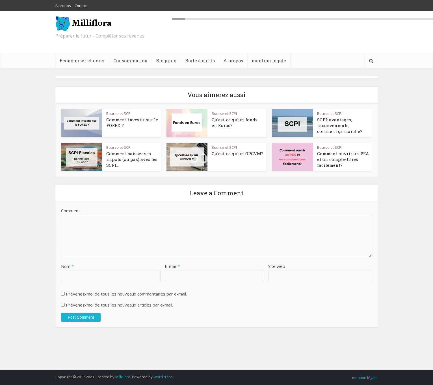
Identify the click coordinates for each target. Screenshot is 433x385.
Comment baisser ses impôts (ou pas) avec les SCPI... (131, 159)
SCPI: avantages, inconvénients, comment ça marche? (339, 125)
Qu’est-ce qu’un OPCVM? (237, 153)
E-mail (172, 266)
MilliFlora (122, 376)
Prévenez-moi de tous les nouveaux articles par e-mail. (119, 305)
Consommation (130, 61)
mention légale (269, 61)
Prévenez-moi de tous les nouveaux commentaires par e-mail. (126, 294)
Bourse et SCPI (118, 113)
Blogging (166, 61)
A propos (63, 5)
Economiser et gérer (82, 61)
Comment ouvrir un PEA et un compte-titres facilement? (343, 159)
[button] (81, 123)
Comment (70, 210)
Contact (81, 5)
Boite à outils (200, 61)
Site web (276, 266)
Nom (67, 266)
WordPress (163, 376)
